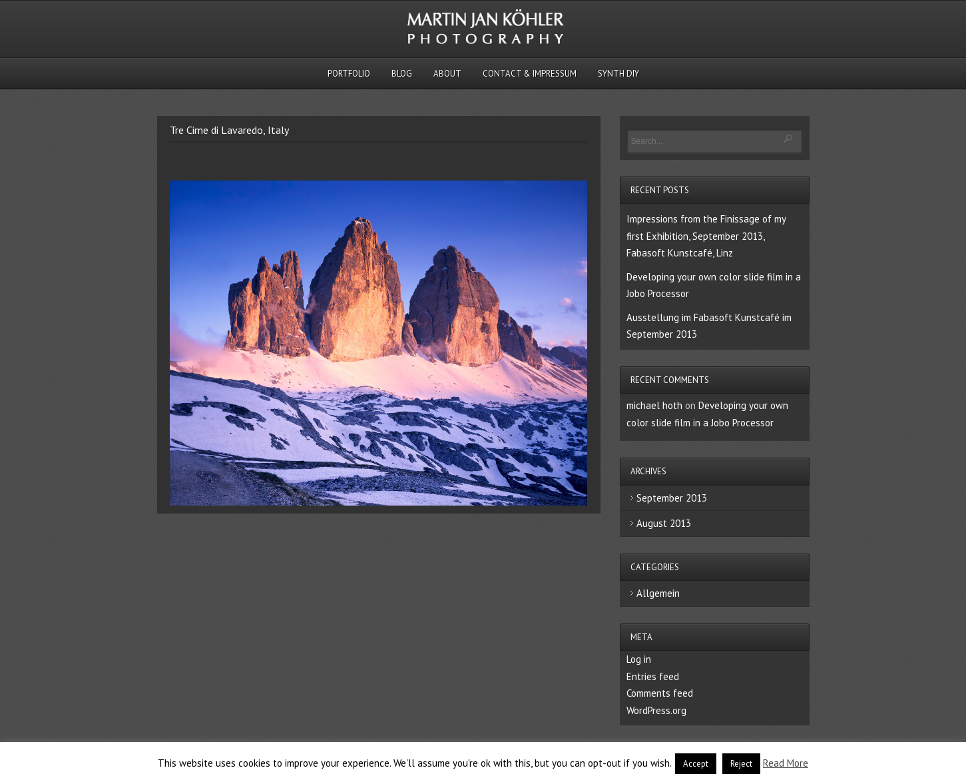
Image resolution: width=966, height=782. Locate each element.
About (447, 73)
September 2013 (671, 498)
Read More (785, 763)
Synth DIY (618, 73)
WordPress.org (656, 710)
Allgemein (658, 593)
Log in (638, 659)
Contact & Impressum (530, 73)
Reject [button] (741, 763)
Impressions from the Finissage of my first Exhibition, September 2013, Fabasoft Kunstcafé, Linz (706, 235)
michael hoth (654, 405)
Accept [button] (695, 763)
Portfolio (349, 73)
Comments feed (659, 693)
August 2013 (663, 523)
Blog (401, 73)
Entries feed (652, 676)
